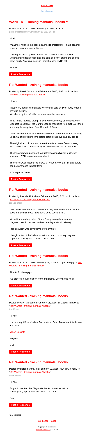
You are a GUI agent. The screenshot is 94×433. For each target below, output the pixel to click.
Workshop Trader (47, 421)
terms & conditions (43, 429)
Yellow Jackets (17, 332)
